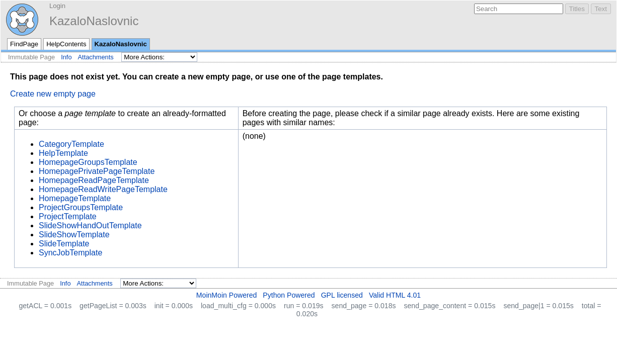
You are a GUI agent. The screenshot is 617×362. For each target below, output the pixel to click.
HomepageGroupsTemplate (88, 162)
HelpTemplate (63, 153)
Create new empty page (53, 93)
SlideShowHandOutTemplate (90, 225)
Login (57, 6)
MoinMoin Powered (226, 295)
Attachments (96, 57)
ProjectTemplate (68, 216)
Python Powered (289, 295)
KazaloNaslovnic (93, 21)
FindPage (24, 44)
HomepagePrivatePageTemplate (97, 171)
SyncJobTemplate (70, 252)
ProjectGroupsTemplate (81, 207)
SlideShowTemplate (74, 234)
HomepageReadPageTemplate (94, 180)
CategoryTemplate (71, 144)
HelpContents (66, 44)
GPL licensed (342, 295)
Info (66, 57)
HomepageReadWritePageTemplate (103, 189)
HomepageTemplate (75, 198)
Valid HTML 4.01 (395, 295)
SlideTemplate (64, 243)
